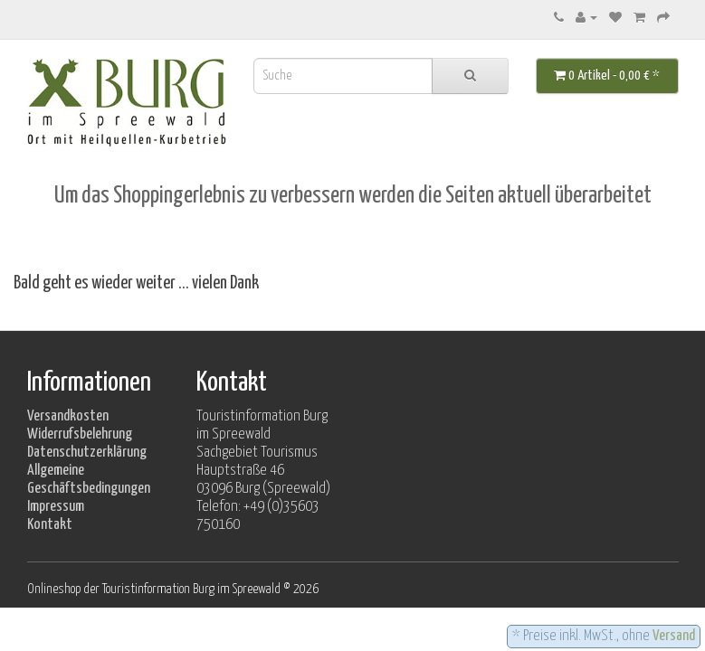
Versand (674, 636)
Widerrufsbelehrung (79, 434)
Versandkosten (68, 416)
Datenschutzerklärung (87, 452)
